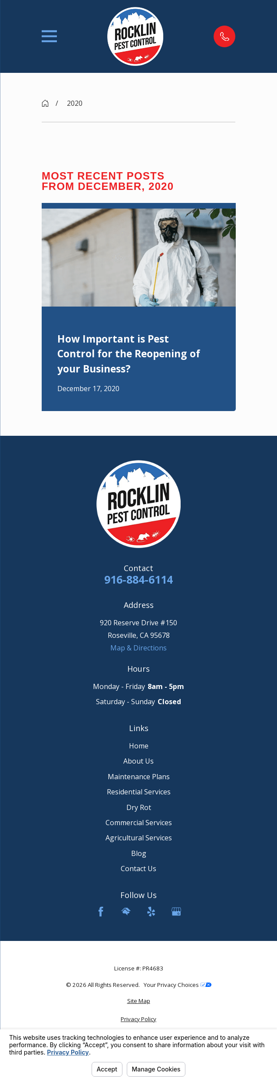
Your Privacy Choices (177, 985)
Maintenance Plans (139, 776)
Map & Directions (138, 648)
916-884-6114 (138, 579)
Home (138, 746)
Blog (138, 853)
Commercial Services (139, 822)
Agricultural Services (139, 838)
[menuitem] (139, 1001)
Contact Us (138, 868)
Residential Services (139, 792)
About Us (138, 761)
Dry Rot (138, 807)
